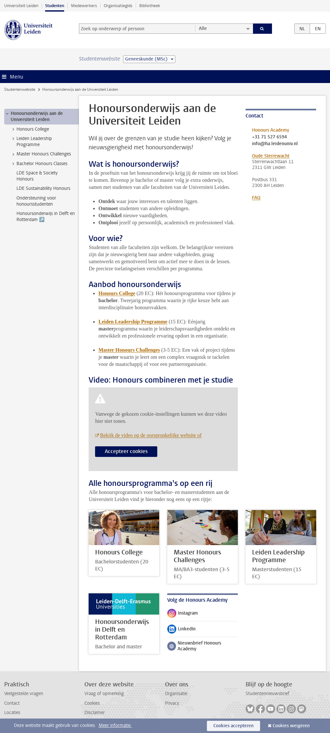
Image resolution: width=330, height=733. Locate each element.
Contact (12, 703)
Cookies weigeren (291, 726)
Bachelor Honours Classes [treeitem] (38, 164)
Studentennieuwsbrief (267, 694)
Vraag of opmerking (104, 694)
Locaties (12, 713)
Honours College (116, 293)
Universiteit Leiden (21, 5)
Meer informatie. (115, 725)
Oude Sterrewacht (270, 156)
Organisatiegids (118, 5)
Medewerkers (84, 5)
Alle (203, 28)
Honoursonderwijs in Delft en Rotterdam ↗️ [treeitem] (45, 216)
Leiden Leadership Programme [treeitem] (31, 141)
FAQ (256, 198)
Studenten (54, 5)
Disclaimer (94, 713)
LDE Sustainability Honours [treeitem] (43, 188)
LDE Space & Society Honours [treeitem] (37, 176)
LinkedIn (181, 630)
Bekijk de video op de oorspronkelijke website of (150, 435)
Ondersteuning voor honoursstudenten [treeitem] (36, 201)
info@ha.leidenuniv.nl (275, 144)
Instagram (182, 614)
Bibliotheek (149, 5)
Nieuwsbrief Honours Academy (194, 646)
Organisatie (176, 694)
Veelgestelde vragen (23, 694)
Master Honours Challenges (129, 350)
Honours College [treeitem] (29, 129)
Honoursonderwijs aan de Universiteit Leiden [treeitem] (34, 116)
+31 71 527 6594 (269, 137)
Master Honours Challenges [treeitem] (40, 154)
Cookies (92, 703)
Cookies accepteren (233, 726)
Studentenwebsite (19, 89)
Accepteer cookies (126, 451)
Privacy (172, 703)
